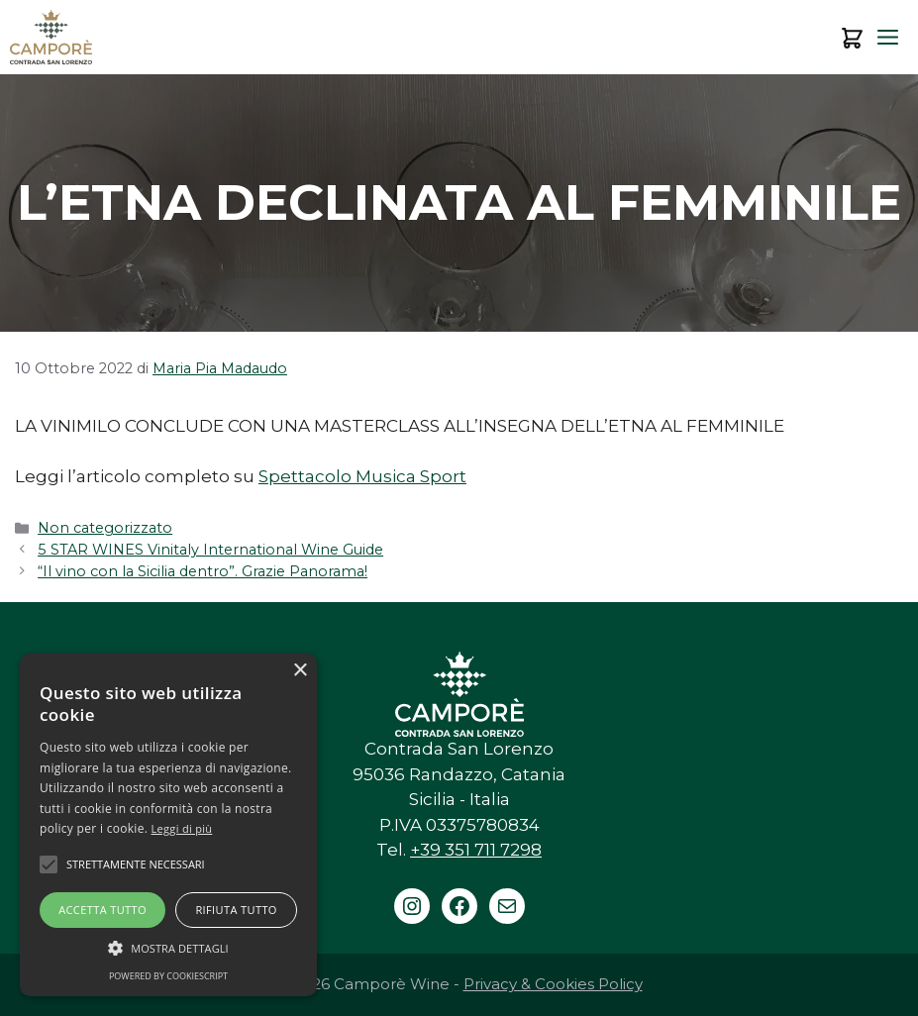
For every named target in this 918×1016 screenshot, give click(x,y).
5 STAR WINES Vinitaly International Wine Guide (210, 550)
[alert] (168, 825)
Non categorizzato (105, 528)
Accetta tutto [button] (102, 909)
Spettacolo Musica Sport (362, 476)
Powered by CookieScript (168, 975)
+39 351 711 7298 (476, 850)
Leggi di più (182, 828)
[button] (168, 948)
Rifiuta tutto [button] (235, 909)
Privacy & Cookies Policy (553, 983)
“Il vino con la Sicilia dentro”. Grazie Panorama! (202, 571)
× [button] (299, 670)
